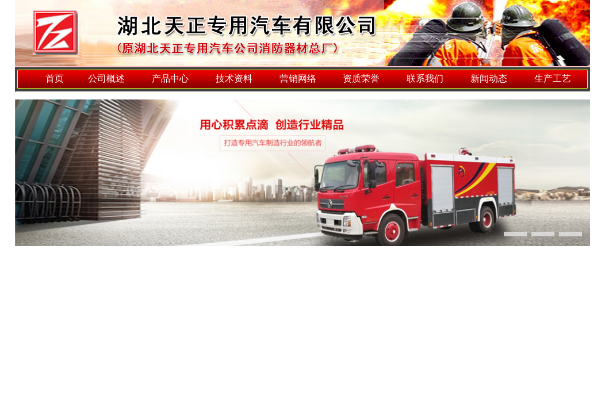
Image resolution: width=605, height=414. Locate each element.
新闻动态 (488, 78)
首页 (54, 78)
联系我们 (425, 78)
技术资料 (234, 78)
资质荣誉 (361, 78)
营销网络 (297, 78)
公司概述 (106, 78)
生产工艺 (552, 78)
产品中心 (170, 78)
